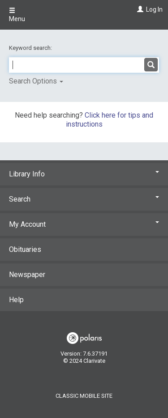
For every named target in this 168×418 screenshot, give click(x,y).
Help (16, 299)
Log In (154, 9)
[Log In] (139, 9)
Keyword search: (31, 47)
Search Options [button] (36, 81)
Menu (17, 14)
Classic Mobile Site (84, 395)
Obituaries (25, 249)
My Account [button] (84, 224)
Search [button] (84, 199)
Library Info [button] (84, 174)
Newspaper (27, 274)
